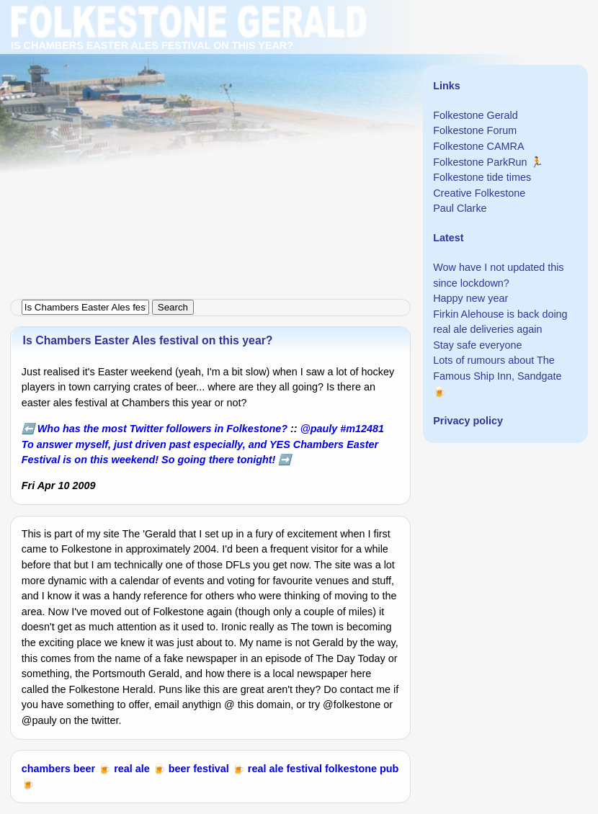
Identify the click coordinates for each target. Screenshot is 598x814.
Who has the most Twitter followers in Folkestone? (162, 428)
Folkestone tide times (482, 177)
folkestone (351, 768)
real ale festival (285, 768)
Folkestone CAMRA (478, 146)
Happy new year (470, 298)
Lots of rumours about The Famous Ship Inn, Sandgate (497, 368)
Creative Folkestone (479, 193)
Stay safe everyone (477, 345)
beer (84, 768)
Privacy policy (468, 420)
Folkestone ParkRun (480, 162)
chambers (46, 768)
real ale (132, 768)
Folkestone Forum (475, 130)
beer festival (199, 768)
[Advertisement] (299, 101)
